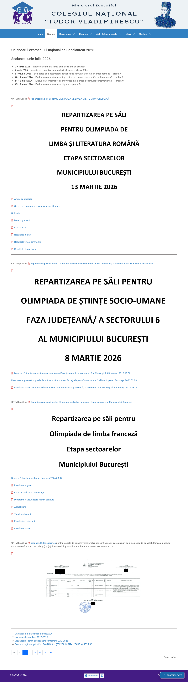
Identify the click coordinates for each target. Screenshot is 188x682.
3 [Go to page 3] (35, 652)
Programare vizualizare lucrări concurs (34, 499)
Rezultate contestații (24, 521)
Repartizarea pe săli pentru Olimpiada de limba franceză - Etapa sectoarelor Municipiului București (81, 402)
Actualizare (20, 506)
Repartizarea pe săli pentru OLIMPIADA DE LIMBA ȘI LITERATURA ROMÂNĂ (70, 98)
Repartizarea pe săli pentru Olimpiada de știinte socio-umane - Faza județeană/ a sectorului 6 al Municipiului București (92, 263)
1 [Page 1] (25, 652)
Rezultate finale (22, 528)
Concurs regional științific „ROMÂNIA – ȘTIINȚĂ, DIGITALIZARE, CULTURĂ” (53, 644)
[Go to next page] (45, 652)
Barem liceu (20, 227)
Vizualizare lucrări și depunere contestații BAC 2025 (41, 640)
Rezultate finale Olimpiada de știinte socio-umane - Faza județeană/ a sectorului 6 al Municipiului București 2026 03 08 (75, 387)
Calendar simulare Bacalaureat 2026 (34, 633)
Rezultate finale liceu (25, 249)
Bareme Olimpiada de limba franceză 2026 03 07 (36, 478)
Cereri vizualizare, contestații (29, 492)
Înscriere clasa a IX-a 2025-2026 (31, 637)
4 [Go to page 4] (40, 652)
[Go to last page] (51, 652)
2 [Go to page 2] (30, 652)
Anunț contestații (23, 199)
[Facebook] (91, 675)
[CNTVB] (23, 12)
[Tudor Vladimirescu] (165, 14)
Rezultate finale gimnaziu (27, 241)
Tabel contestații (22, 514)
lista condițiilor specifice (43, 543)
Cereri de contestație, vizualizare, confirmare (37, 206)
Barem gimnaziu (22, 220)
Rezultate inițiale (22, 234)
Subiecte (15, 213)
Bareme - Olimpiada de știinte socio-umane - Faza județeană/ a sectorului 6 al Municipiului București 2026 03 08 (72, 373)
